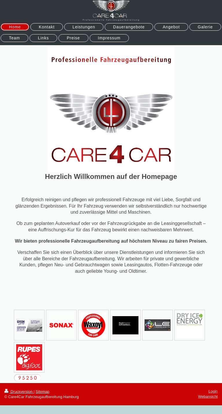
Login (213, 391)
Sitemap (42, 391)
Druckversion (19, 391)
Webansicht (208, 396)
